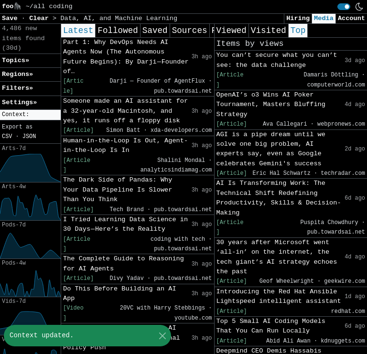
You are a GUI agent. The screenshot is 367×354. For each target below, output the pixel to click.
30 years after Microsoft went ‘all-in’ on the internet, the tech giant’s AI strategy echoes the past (276, 257)
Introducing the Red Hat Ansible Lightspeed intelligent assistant (278, 296)
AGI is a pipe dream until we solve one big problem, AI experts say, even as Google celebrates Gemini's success (270, 149)
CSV (7, 136)
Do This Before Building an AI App (119, 293)
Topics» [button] (15, 60)
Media (324, 18)
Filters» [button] (17, 88)
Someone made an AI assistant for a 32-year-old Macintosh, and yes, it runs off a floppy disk (125, 110)
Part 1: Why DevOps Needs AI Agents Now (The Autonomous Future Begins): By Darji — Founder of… (126, 57)
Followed (117, 30)
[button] (30, 115)
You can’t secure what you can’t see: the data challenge (276, 60)
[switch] (343, 6)
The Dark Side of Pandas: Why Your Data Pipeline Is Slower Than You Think (117, 189)
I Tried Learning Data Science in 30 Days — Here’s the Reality (125, 224)
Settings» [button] (19, 102)
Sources (189, 30)
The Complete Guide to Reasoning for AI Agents (123, 263)
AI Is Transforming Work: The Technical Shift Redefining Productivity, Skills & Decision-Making (278, 198)
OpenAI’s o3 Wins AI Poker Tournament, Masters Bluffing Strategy (270, 104)
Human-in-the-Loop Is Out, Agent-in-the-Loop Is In (125, 145)
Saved (155, 30)
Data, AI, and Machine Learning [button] (118, 18)
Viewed (231, 30)
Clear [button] (41, 18)
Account (351, 18)
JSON (29, 136)
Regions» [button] (17, 74)
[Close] (162, 336)
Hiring (298, 18)
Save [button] (12, 18)
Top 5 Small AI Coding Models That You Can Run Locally (270, 326)
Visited (268, 30)
